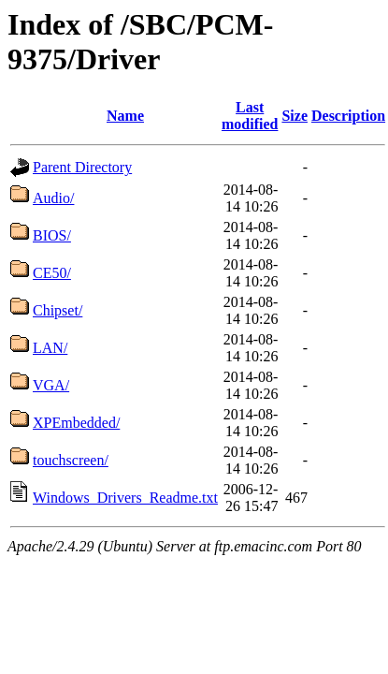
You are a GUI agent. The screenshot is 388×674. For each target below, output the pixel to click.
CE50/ (52, 273)
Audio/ (53, 198)
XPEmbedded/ (76, 423)
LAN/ (50, 348)
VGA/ (51, 385)
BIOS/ (52, 235)
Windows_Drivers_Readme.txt (125, 498)
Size (294, 116)
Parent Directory (82, 167)
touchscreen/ (70, 460)
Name (125, 116)
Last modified (250, 115)
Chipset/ (57, 310)
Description (348, 116)
